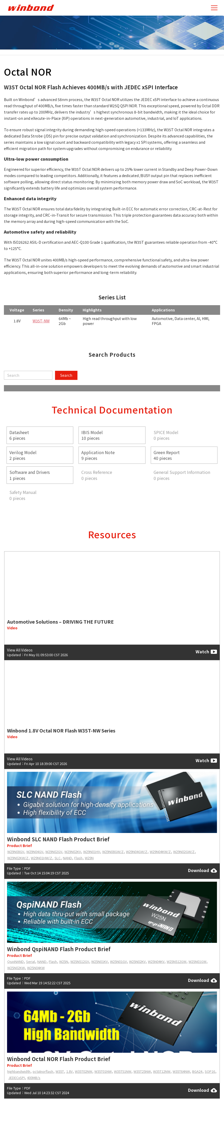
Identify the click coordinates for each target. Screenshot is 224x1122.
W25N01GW (197, 961)
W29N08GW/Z (113, 851)
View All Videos (20, 649)
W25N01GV (118, 961)
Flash (78, 857)
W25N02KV (137, 961)
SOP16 (210, 1071)
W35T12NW (161, 1071)
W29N (89, 857)
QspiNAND (15, 961)
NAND (67, 857)
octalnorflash (43, 1071)
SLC (57, 857)
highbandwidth (18, 1071)
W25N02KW (16, 967)
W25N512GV (79, 961)
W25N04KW (36, 967)
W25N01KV (99, 961)
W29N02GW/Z (184, 851)
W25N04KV (156, 961)
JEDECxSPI (16, 1077)
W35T (60, 1071)
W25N (63, 961)
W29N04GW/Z (136, 851)
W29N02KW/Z (17, 857)
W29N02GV (53, 851)
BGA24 (197, 1071)
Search (66, 375)
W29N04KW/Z (160, 851)
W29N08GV (15, 851)
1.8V (69, 1071)
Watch (206, 652)
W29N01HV (91, 851)
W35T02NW (83, 1071)
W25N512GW (176, 961)
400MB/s (33, 1077)
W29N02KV (72, 851)
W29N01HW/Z (41, 857)
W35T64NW (181, 1071)
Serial (30, 961)
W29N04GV (34, 851)
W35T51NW (122, 1071)
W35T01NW (103, 1071)
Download (202, 870)
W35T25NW (142, 1071)
